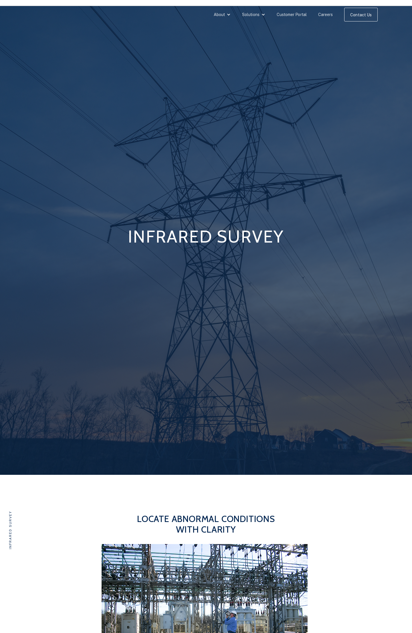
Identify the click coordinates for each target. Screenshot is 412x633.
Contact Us (361, 15)
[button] (222, 14)
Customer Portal (292, 14)
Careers (325, 14)
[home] (35, 16)
